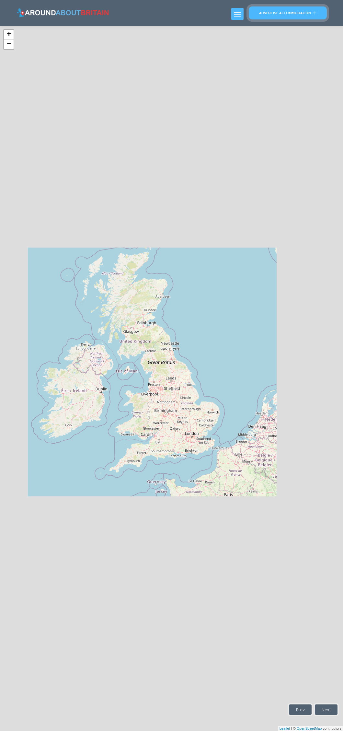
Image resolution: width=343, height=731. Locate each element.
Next (326, 709)
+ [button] (9, 35)
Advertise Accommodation (287, 13)
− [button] (9, 44)
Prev (300, 709)
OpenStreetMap (309, 728)
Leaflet (285, 728)
